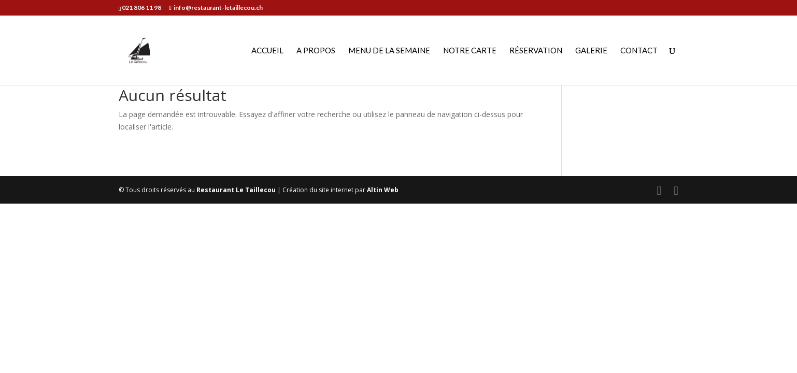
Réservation (535, 51)
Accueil (267, 51)
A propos (315, 51)
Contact (639, 51)
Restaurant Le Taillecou (236, 189)
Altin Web (382, 189)
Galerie (591, 51)
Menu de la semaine (389, 51)
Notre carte (469, 51)
